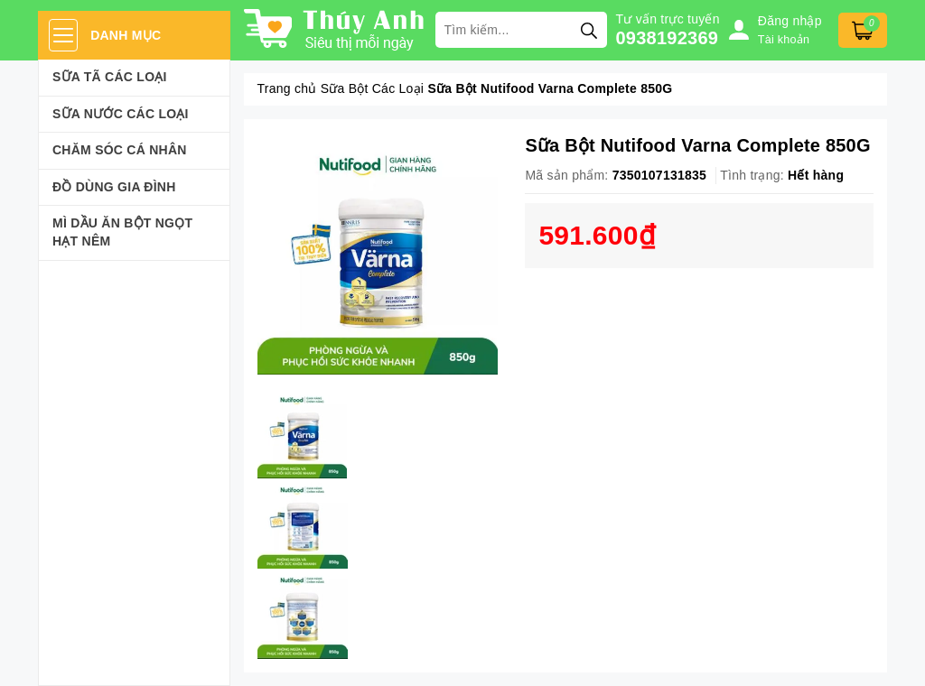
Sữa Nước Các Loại (120, 114)
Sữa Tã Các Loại (109, 77)
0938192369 (667, 38)
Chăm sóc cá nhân (119, 150)
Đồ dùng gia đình (114, 187)
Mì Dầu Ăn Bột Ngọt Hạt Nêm (122, 232)
